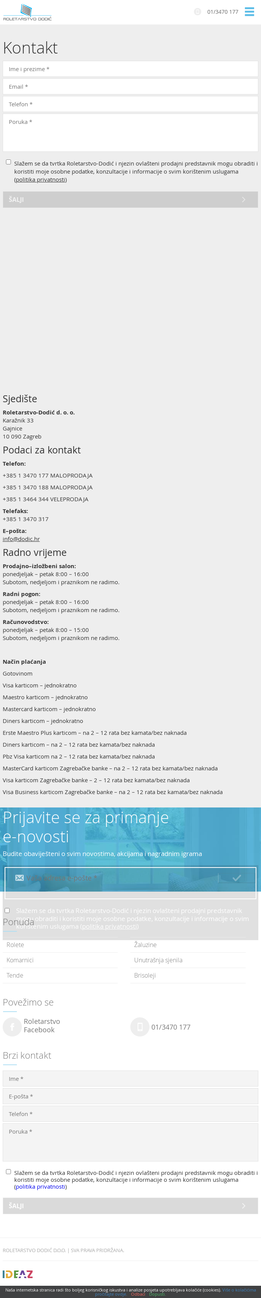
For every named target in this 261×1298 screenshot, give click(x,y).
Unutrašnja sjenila (158, 960)
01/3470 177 (222, 11)
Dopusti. (157, 1294)
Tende (15, 975)
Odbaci (138, 1294)
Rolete (15, 945)
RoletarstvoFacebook (42, 1025)
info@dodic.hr (21, 539)
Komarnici (20, 960)
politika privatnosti (40, 179)
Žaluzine (145, 945)
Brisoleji (145, 975)
